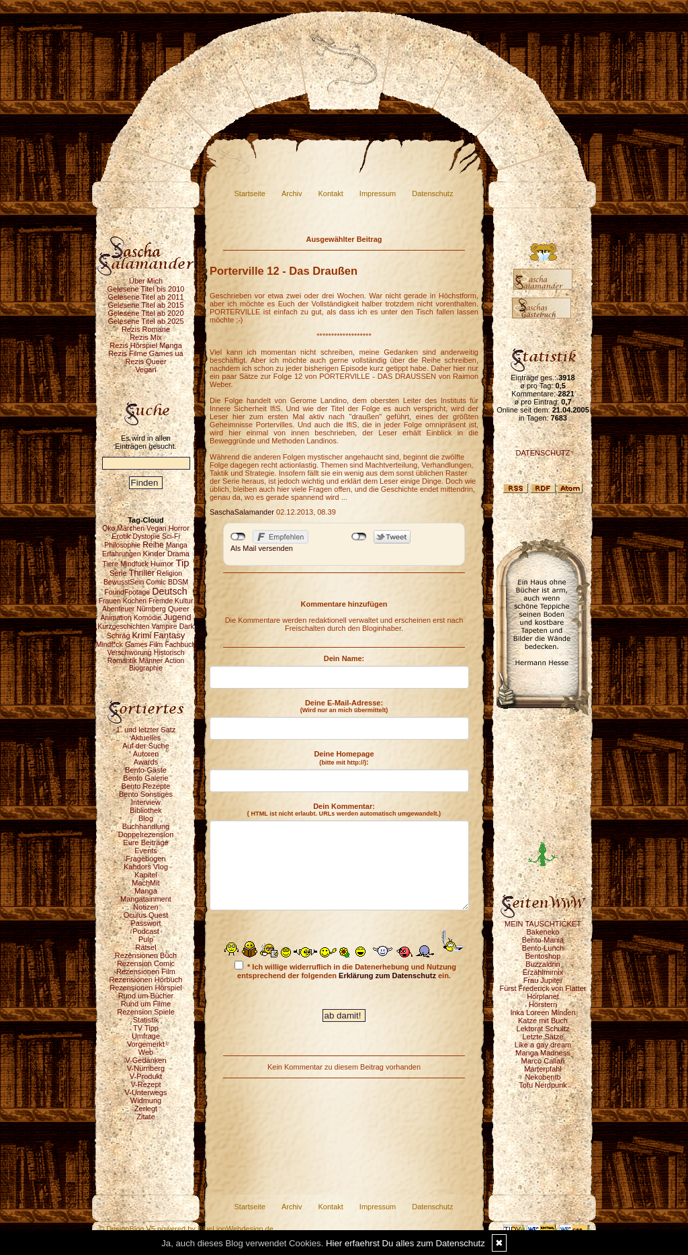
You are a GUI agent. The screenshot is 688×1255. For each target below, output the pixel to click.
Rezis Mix (146, 337)
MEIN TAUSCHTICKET (543, 924)
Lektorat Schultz (543, 1029)
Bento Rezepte (146, 786)
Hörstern (543, 1004)
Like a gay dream (543, 1045)
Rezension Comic (146, 963)
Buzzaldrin (542, 964)
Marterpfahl (543, 1069)
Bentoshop (543, 956)
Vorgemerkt (146, 1044)
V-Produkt (146, 1076)
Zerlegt (145, 1109)
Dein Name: (344, 658)
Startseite (249, 193)
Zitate (145, 1117)
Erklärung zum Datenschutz (387, 975)
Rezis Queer (145, 361)
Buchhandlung (145, 826)
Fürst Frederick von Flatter (543, 988)
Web (145, 1052)
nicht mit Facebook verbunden (238, 537)
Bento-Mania (543, 940)
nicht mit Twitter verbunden (359, 537)
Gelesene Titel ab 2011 (145, 297)
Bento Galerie (145, 778)
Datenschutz (432, 193)
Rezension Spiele (146, 1012)
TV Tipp (146, 1028)
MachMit (146, 883)
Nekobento (542, 1077)
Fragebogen (145, 859)
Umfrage (146, 1036)
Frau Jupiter (543, 980)
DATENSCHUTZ (542, 453)
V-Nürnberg (146, 1068)
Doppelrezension (146, 834)
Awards (146, 762)
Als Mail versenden (261, 548)
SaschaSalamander (242, 512)
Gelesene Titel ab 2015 (145, 305)
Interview (146, 802)
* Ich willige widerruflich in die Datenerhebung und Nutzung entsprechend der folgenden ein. (345, 970)
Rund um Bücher (146, 996)
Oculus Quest (146, 915)
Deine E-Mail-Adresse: (344, 706)
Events (145, 851)
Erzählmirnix (543, 972)
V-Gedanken (145, 1060)
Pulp (145, 939)
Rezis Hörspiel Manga (146, 345)
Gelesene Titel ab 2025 (145, 321)
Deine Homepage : (344, 758)
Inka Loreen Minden (542, 1012)
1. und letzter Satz (146, 730)
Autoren (146, 754)
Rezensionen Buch (146, 955)
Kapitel (145, 875)
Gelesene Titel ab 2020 (145, 313)
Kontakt (330, 193)
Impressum (377, 193)
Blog (145, 818)
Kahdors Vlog (146, 867)
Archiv (292, 193)
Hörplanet (543, 996)
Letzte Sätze (542, 1037)
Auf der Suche (145, 746)
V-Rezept (145, 1084)
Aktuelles (146, 738)
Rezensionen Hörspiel (146, 988)
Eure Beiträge (145, 842)
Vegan (145, 369)
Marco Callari (543, 1061)
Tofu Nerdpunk (543, 1085)
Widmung (145, 1100)
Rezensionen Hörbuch (146, 980)
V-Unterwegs (146, 1092)
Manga (145, 891)
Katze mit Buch (543, 1020)
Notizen (145, 907)
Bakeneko (543, 932)
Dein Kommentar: (344, 809)
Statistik (146, 1020)
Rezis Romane (146, 329)
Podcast (145, 931)
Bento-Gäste (146, 770)
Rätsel (145, 947)
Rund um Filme (146, 1004)
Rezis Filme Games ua (145, 353)
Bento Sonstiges (146, 794)
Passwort (145, 923)
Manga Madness (542, 1053)
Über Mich (146, 281)
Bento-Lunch (543, 948)
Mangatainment (145, 899)
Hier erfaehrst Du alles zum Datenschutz (405, 1243)
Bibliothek (146, 810)
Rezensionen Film (145, 971)
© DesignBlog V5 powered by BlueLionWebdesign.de (186, 1229)
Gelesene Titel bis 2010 (146, 289)
